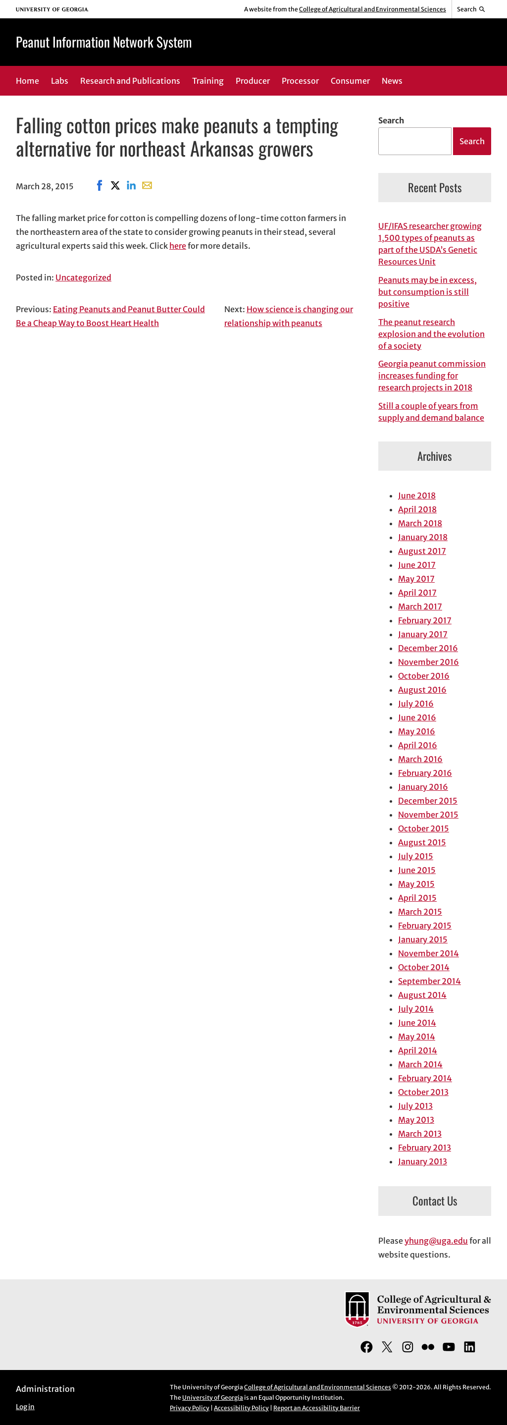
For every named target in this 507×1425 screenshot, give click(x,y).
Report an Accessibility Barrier (316, 1408)
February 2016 (425, 773)
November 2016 (428, 662)
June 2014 (417, 1023)
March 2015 (420, 912)
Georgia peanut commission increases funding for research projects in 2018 (432, 375)
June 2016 (417, 717)
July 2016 (416, 704)
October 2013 (423, 1092)
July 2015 (415, 856)
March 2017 (420, 606)
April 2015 (417, 898)
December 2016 (428, 648)
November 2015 (428, 815)
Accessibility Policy (241, 1408)
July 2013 (415, 1106)
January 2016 (423, 787)
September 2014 (429, 981)
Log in (25, 1407)
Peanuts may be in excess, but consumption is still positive (427, 292)
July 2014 (416, 1009)
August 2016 (422, 690)
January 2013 (422, 1161)
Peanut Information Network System (104, 42)
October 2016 (424, 676)
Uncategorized (83, 277)
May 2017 (416, 579)
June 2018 (417, 495)
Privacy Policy (189, 1408)
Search (391, 120)
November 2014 (428, 953)
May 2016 (416, 731)
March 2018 (420, 523)
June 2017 (417, 565)
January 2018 (423, 537)
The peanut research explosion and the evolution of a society (431, 334)
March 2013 (420, 1134)
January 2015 (423, 939)
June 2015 (417, 870)
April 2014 (417, 1050)
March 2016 (420, 759)
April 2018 (417, 509)
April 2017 (417, 593)
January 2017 (423, 634)
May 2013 (416, 1120)
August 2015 (422, 842)
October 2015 (423, 828)
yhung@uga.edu (436, 1241)
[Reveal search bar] (471, 9)
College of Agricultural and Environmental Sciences (372, 9)
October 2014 (424, 967)
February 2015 (425, 926)
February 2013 (424, 1147)
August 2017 (422, 551)
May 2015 (416, 884)
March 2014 (420, 1064)
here (177, 246)
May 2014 (416, 1036)
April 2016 (417, 745)
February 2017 (425, 620)
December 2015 (427, 801)
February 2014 (425, 1078)
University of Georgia (212, 1397)
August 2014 (422, 995)
